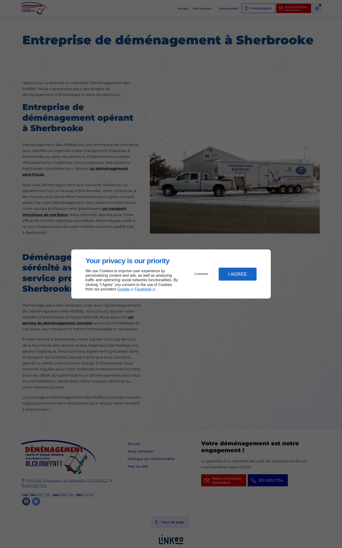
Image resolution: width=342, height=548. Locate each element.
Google (123, 289)
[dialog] (171, 274)
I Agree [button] (237, 274)
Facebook (143, 289)
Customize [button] (201, 274)
